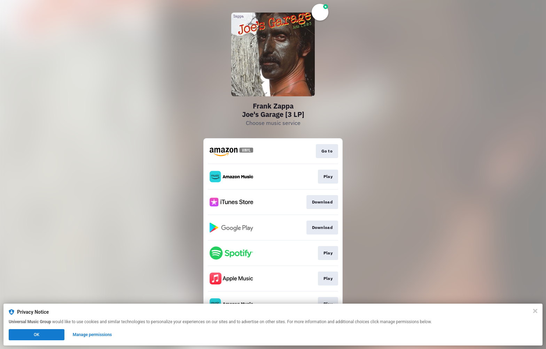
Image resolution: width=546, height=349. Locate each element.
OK (36, 334)
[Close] (535, 311)
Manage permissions (92, 334)
